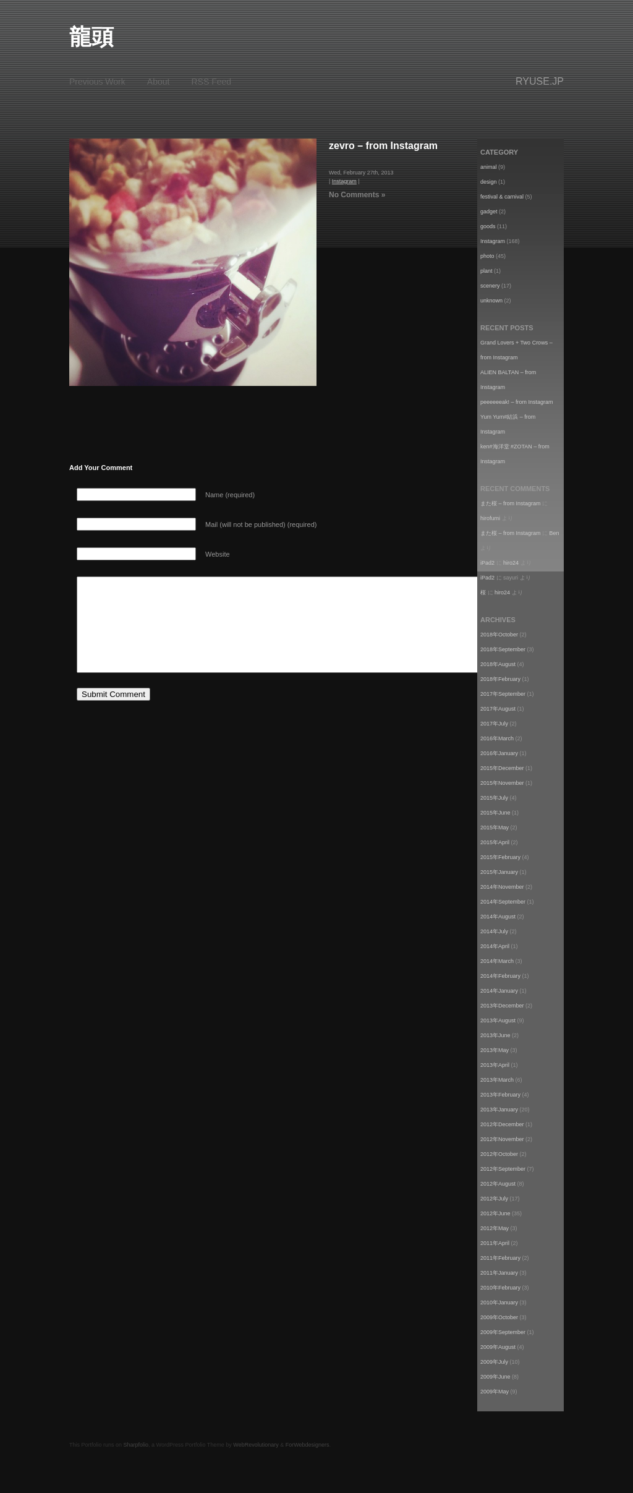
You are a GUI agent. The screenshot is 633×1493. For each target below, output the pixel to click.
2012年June (495, 1213)
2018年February (500, 679)
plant (486, 271)
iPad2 (487, 563)
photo (487, 256)
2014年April (494, 946)
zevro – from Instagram (383, 145)
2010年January (499, 1302)
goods (488, 226)
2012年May (494, 1228)
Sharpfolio (136, 1445)
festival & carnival (502, 197)
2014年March (497, 961)
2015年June (495, 813)
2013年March (497, 1080)
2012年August (498, 1184)
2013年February (500, 1095)
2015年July (494, 798)
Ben (554, 533)
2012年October (499, 1154)
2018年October (499, 634)
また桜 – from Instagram (510, 503)
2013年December (502, 1006)
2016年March (497, 738)
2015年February (500, 857)
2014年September (502, 902)
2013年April (494, 1065)
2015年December (502, 768)
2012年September (502, 1169)
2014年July (494, 931)
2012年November (502, 1139)
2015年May (494, 827)
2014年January (499, 991)
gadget (489, 211)
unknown (491, 300)
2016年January (499, 753)
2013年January (499, 1109)
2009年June (495, 1377)
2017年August (498, 709)
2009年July (494, 1362)
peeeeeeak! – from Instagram (516, 402)
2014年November (502, 887)
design (488, 182)
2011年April (494, 1243)
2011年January (499, 1273)
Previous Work (97, 82)
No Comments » (357, 194)
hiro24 (511, 563)
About (158, 82)
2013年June (495, 1035)
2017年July (494, 724)
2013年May (494, 1050)
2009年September (502, 1332)
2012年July (494, 1199)
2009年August (498, 1347)
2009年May (494, 1391)
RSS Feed (212, 82)
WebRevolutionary (255, 1445)
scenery (490, 286)
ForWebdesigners (307, 1445)
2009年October (499, 1317)
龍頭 (91, 36)
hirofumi (490, 518)
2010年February (500, 1288)
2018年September (502, 649)
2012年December (502, 1124)
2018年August (498, 664)
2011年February (500, 1258)
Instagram (344, 181)
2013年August (498, 1020)
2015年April (494, 842)
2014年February (500, 976)
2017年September (502, 694)
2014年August (498, 916)
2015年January (499, 872)
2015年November (502, 783)
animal (488, 167)
